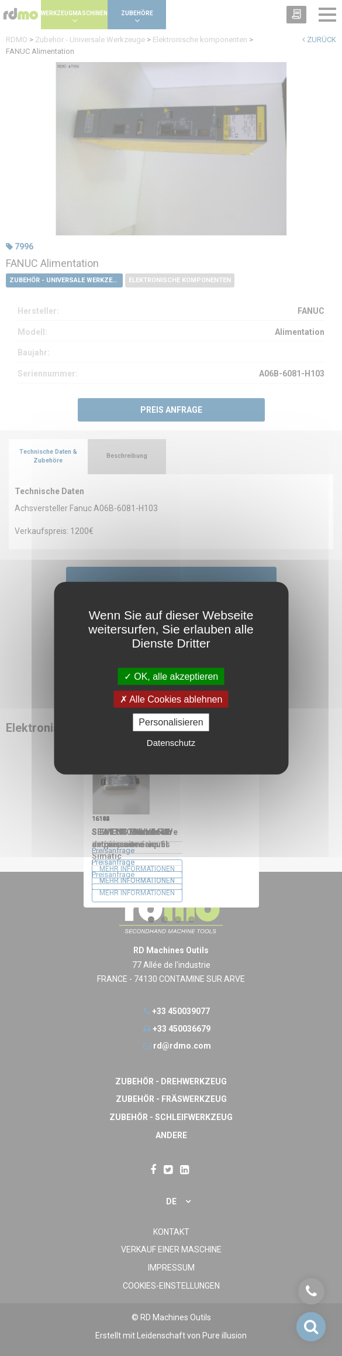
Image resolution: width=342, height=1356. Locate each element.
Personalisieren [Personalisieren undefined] (171, 722)
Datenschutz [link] (171, 742)
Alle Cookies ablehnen (171, 699)
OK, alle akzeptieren (171, 677)
